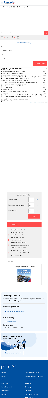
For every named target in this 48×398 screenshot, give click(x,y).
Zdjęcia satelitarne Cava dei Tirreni (20, 245)
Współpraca (5, 391)
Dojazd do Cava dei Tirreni (18, 235)
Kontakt (3, 373)
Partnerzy (28, 391)
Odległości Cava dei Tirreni (18, 242)
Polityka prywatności (31, 394)
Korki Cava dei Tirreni (17, 255)
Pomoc (3, 376)
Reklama (4, 394)
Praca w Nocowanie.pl (32, 373)
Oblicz (34, 216)
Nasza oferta (5, 383)
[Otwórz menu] (2, 3)
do (2, 54)
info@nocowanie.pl (10, 321)
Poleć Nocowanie (6, 387)
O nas (3, 380)
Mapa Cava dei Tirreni (17, 232)
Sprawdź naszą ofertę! (13, 353)
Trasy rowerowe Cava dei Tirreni (20, 253)
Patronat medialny (30, 380)
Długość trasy (12, 200)
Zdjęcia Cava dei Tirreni (17, 237)
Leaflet (31, 102)
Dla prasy (28, 387)
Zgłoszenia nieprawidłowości (34, 376)
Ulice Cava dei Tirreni (17, 240)
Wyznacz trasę (40, 64)
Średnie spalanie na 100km (16, 205)
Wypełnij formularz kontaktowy (16, 311)
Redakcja (28, 383)
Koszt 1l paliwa (12, 211)
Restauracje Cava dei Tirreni (18, 248)
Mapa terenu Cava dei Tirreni (19, 250)
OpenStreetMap (38, 102)
